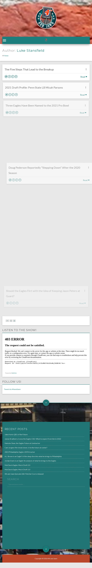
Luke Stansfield (30, 50)
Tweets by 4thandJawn (12, 389)
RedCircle (14, 373)
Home (6, 56)
